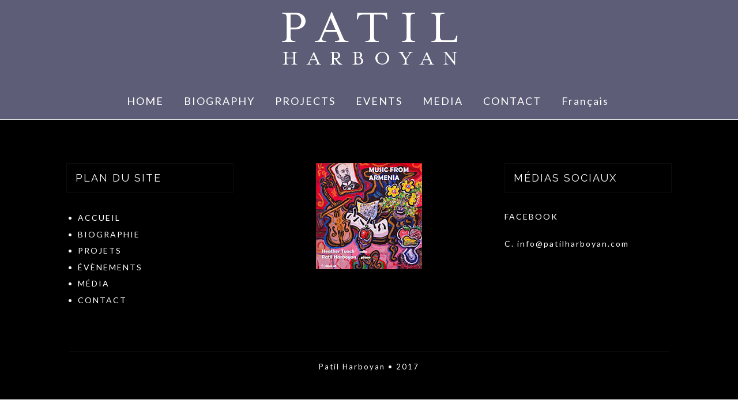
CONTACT (512, 101)
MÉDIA (94, 283)
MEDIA (443, 101)
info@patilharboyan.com (573, 243)
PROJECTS (305, 101)
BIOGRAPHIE (109, 234)
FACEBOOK (531, 216)
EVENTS (379, 101)
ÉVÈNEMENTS (110, 267)
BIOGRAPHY (219, 101)
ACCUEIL (99, 217)
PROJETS (100, 250)
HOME (145, 101)
